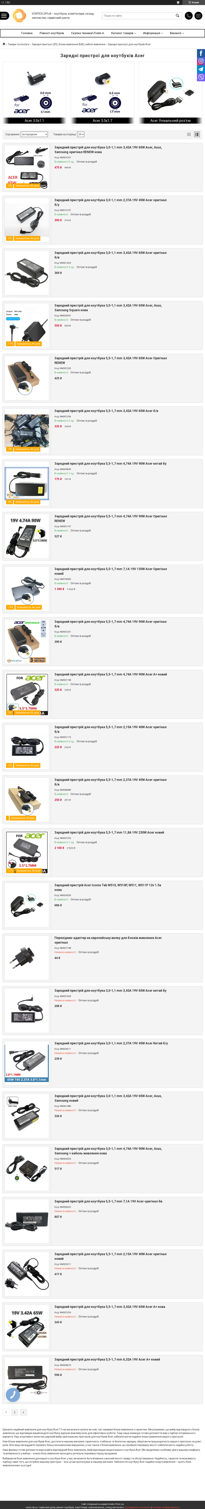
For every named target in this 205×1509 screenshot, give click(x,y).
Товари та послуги (18, 44)
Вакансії (175, 33)
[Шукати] (177, 15)
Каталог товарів (122, 33)
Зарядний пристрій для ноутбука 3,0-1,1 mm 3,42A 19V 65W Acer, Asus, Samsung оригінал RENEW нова (108, 149)
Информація (151, 33)
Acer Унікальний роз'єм (170, 120)
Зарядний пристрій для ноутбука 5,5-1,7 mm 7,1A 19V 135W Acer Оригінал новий (110, 571)
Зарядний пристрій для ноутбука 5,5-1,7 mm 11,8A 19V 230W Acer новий (109, 832)
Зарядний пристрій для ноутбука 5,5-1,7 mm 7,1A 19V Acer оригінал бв (108, 1201)
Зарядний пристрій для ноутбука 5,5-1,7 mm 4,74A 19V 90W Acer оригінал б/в (110, 624)
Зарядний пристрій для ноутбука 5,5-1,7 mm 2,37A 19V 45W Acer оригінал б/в (110, 782)
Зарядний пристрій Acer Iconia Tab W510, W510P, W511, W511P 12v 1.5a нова (107, 887)
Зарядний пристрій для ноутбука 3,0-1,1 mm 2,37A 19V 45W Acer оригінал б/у (110, 202)
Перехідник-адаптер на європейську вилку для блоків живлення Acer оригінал (108, 940)
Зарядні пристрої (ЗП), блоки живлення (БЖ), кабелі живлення (68, 44)
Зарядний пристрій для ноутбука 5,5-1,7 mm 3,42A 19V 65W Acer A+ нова (109, 1307)
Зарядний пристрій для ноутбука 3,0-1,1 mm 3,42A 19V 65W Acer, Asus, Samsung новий (108, 1098)
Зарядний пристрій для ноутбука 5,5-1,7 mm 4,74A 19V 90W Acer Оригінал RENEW (110, 518)
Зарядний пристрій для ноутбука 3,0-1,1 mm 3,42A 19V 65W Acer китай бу (110, 990)
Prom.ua (120, 1504)
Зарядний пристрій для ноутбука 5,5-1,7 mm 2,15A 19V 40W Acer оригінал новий (110, 1256)
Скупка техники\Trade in (87, 33)
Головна (26, 33)
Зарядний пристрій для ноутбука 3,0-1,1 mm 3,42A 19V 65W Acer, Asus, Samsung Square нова (108, 308)
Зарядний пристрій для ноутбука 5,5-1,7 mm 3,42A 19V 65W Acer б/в (106, 411)
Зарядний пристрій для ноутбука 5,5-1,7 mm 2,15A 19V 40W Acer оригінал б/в (110, 729)
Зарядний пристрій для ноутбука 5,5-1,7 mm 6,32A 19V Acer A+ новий (107, 1359)
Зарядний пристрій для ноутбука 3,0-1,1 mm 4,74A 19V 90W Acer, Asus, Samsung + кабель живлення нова (108, 1151)
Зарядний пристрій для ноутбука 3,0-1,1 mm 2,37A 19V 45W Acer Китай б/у (111, 1043)
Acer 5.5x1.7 (102, 120)
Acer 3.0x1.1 (34, 120)
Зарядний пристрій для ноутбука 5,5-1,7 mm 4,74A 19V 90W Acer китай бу (110, 463)
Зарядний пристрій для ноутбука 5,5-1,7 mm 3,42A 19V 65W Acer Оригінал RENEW (110, 360)
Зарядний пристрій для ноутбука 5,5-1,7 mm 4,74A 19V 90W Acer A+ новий (110, 674)
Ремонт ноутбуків (52, 33)
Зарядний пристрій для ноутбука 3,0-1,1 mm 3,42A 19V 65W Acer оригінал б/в (110, 255)
